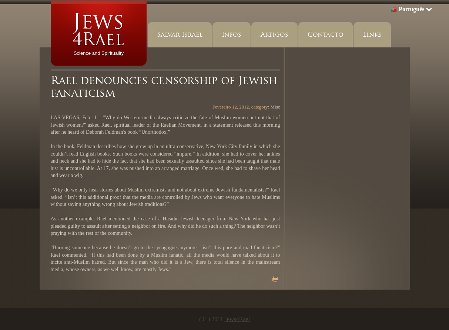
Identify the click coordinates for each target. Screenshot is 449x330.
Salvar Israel (179, 35)
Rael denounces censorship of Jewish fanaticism (164, 87)
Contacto (326, 35)
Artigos (274, 35)
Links (372, 35)
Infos (231, 35)
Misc (275, 107)
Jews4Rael (237, 319)
